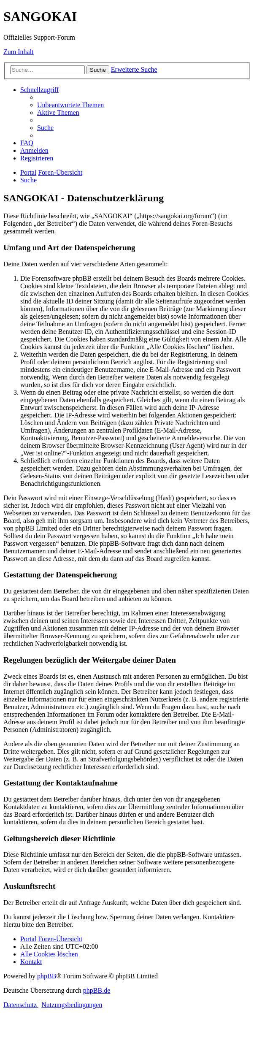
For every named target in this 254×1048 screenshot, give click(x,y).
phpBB (46, 976)
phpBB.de (96, 990)
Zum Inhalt (18, 51)
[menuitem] (70, 104)
